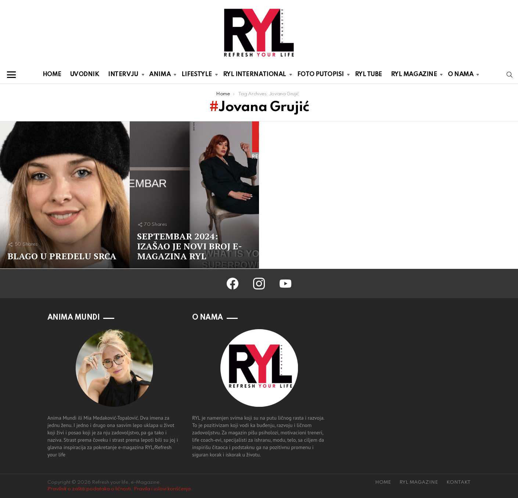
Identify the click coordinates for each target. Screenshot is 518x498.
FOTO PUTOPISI (320, 75)
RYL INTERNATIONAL (254, 75)
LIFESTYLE (196, 75)
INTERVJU (123, 75)
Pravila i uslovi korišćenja (162, 489)
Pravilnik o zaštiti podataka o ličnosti (89, 489)
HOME (52, 74)
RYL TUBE (368, 74)
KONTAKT (458, 482)
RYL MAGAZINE (414, 75)
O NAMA (460, 75)
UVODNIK (85, 74)
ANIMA (159, 75)
